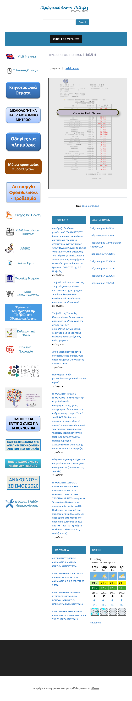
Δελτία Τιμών (72, 68)
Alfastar (95, 688)
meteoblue (95, 622)
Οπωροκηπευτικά (90, 206)
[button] (66, 39)
